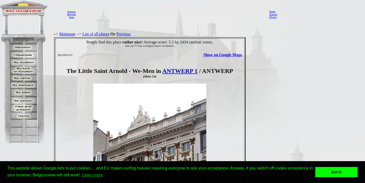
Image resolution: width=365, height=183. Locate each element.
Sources (273, 14)
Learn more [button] (92, 175)
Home (272, 11)
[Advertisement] (171, 14)
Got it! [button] (336, 172)
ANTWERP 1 (179, 71)
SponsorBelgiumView (71, 14)
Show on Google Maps (223, 55)
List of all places (95, 34)
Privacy (273, 17)
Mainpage (67, 34)
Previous (123, 34)
